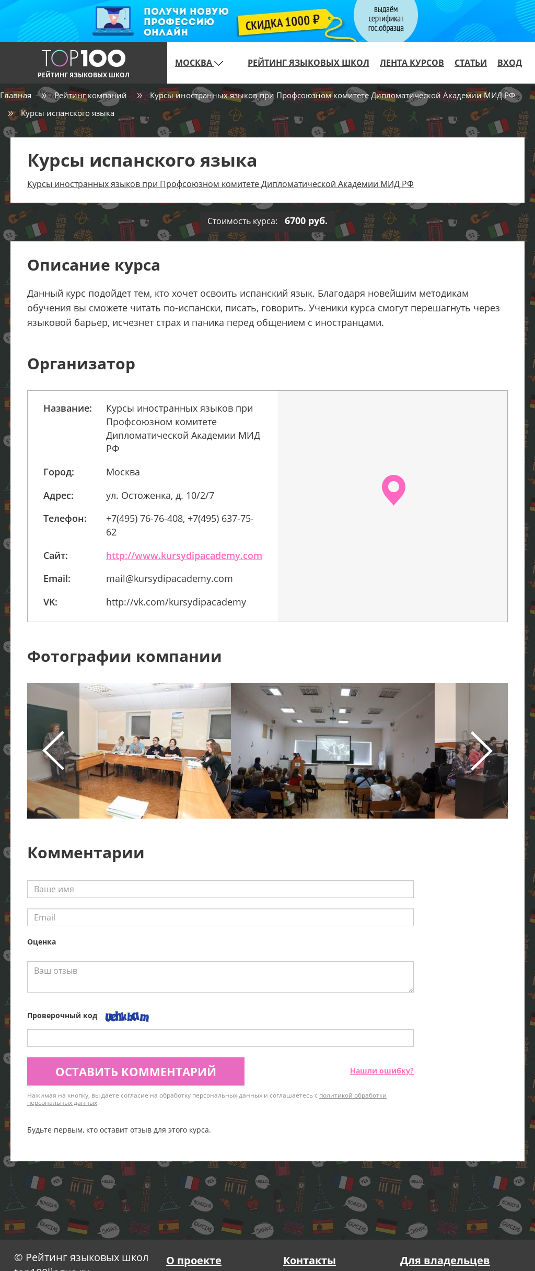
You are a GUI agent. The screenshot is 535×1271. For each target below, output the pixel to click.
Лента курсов (412, 62)
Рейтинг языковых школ (308, 62)
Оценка (41, 942)
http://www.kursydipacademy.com (184, 555)
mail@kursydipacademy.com (169, 578)
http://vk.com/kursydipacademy (176, 602)
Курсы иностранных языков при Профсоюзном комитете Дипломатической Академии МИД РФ (332, 95)
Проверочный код (62, 1015)
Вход (509, 62)
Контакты (309, 1260)
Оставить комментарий (135, 1071)
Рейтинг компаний (90, 95)
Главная (15, 95)
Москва (199, 62)
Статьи (471, 62)
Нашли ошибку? (382, 1071)
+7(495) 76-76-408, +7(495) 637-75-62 (180, 525)
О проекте (194, 1260)
